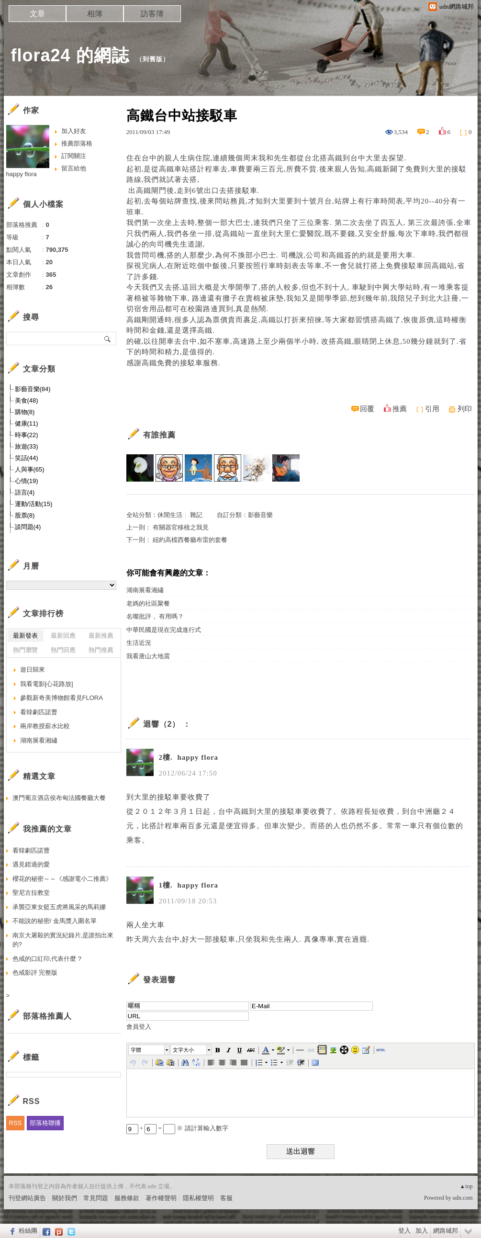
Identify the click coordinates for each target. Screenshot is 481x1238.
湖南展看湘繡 (145, 590)
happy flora (21, 174)
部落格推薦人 (47, 1016)
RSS (15, 1122)
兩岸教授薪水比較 (45, 726)
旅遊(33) (26, 446)
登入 (404, 1230)
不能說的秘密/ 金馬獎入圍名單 (54, 920)
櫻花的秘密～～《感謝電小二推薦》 (62, 878)
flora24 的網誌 (70, 55)
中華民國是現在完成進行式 (163, 629)
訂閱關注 (73, 155)
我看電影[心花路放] (46, 683)
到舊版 (153, 59)
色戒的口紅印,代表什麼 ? (46, 958)
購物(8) (25, 412)
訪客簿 (152, 14)
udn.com (463, 1197)
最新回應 (63, 635)
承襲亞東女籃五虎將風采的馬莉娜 (59, 907)
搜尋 (108, 338)
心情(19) (26, 480)
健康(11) (26, 423)
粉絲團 (28, 1230)
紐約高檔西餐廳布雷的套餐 (190, 539)
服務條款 (126, 1198)
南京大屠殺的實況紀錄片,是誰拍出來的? (63, 940)
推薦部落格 (76, 143)
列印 (465, 409)
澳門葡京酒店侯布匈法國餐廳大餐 (59, 797)
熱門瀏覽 (25, 649)
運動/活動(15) (34, 503)
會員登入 (138, 1026)
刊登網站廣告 (27, 1198)
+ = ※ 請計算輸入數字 (177, 1128)
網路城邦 (445, 1230)
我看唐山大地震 (148, 656)
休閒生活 (169, 514)
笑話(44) (26, 457)
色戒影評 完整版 (35, 972)
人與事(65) (30, 469)
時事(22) (26, 435)
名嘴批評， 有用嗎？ (155, 616)
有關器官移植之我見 (181, 527)
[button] (149, 1050)
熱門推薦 (101, 649)
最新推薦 (101, 635)
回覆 (367, 409)
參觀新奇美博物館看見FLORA (61, 697)
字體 (136, 1050)
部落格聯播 (45, 1122)
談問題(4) (28, 526)
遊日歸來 (32, 669)
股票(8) (25, 515)
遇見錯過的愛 (31, 864)
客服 (226, 1198)
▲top (465, 1186)
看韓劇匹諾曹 (38, 712)
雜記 (196, 514)
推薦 (399, 409)
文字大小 (183, 1050)
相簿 (94, 14)
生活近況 (138, 642)
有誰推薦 (159, 435)
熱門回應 (63, 649)
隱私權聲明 (198, 1198)
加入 (421, 1230)
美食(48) (26, 400)
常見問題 (95, 1198)
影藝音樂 (260, 514)
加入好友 (73, 131)
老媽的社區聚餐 (148, 603)
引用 (432, 409)
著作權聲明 (161, 1198)
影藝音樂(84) (33, 389)
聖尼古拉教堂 (31, 892)
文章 (37, 14)
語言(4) (25, 492)
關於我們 (64, 1198)
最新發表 (25, 635)
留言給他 (73, 168)
